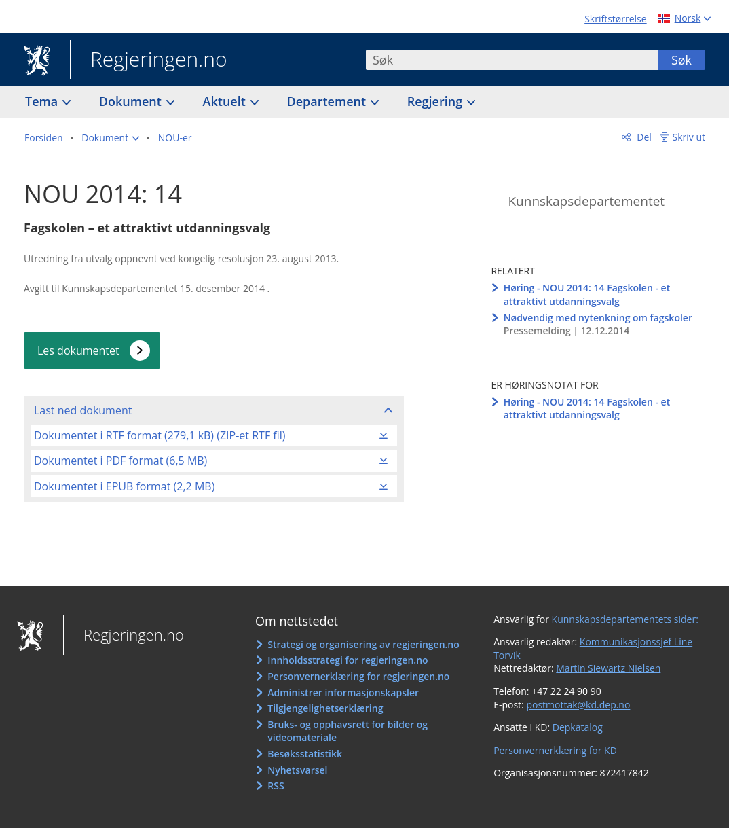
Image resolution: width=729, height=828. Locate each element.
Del (643, 136)
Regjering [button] (436, 101)
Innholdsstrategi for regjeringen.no (347, 659)
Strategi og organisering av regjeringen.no (363, 644)
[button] (110, 138)
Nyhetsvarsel (297, 769)
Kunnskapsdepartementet (586, 201)
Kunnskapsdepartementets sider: (625, 619)
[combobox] (512, 60)
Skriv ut (689, 136)
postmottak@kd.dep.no (578, 704)
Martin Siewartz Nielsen (608, 668)
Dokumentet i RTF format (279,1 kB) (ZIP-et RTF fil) (159, 435)
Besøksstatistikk (304, 753)
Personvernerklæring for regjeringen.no (358, 676)
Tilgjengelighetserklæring (325, 708)
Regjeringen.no (148, 60)
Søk (681, 60)
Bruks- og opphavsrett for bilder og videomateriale (347, 731)
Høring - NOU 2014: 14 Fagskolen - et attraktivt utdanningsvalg (587, 294)
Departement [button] (328, 101)
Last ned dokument (83, 410)
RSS (275, 785)
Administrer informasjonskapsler (343, 692)
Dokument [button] (132, 101)
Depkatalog (578, 727)
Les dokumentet (78, 350)
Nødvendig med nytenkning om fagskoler (598, 317)
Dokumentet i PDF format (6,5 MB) (120, 460)
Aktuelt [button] (226, 101)
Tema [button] (43, 101)
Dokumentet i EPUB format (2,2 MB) (124, 486)
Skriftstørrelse (615, 18)
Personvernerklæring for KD (555, 750)
